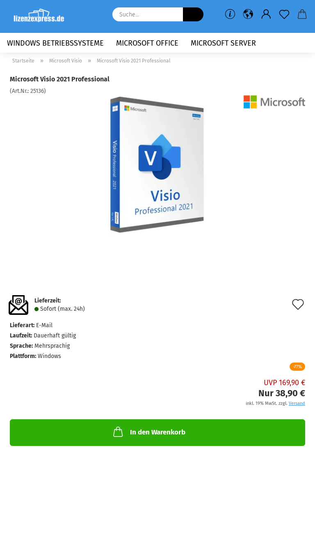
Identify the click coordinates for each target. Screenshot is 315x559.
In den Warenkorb (148, 431)
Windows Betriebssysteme (55, 43)
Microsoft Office (147, 43)
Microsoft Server (223, 43)
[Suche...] (193, 14)
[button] (248, 14)
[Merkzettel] (284, 14)
